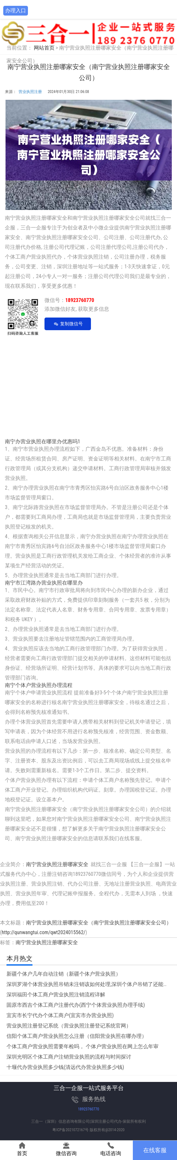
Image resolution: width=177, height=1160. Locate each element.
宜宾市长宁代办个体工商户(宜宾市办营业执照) (60, 1015)
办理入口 (15, 10)
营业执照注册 (30, 91)
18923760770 (88, 1109)
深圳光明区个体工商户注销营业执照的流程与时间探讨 (68, 1057)
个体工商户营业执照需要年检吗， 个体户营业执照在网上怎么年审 (82, 1046)
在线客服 (155, 1150)
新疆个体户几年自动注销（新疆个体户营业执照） (63, 974)
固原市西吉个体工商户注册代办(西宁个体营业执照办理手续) (75, 1005)
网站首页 (44, 48)
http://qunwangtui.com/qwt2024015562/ (43, 932)
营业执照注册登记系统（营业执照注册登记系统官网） (68, 1026)
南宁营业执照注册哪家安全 (57, 864)
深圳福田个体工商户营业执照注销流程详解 (55, 995)
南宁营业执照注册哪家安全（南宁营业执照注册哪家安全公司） (98, 923)
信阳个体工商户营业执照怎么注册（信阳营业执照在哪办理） (76, 1036)
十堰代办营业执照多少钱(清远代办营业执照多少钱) (65, 1067)
